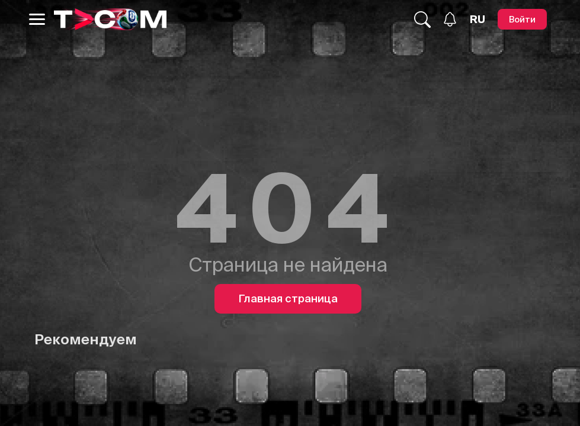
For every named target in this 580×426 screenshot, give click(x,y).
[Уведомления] (450, 19)
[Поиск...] (422, 19)
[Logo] (110, 19)
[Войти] (522, 19)
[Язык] (477, 19)
